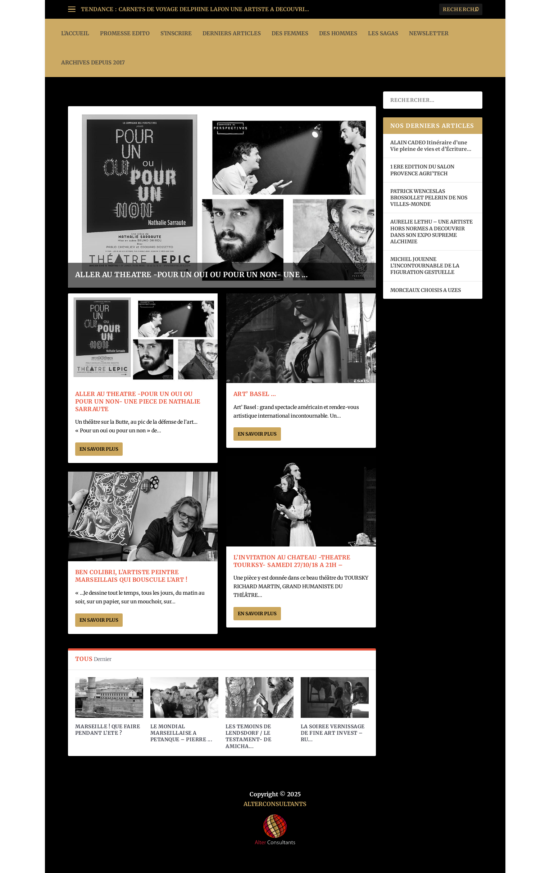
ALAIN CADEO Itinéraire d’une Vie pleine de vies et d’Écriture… (431, 145)
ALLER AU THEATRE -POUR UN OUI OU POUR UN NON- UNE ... (191, 274)
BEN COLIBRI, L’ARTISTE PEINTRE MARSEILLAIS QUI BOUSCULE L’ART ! (131, 575)
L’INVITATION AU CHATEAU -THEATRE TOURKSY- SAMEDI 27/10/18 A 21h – (291, 561)
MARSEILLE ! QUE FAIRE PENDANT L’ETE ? (107, 729)
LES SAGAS (383, 33)
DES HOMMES (338, 33)
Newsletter (429, 33)
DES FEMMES (290, 33)
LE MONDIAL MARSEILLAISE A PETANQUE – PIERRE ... (181, 733)
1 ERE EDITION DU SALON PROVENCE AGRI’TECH (422, 169)
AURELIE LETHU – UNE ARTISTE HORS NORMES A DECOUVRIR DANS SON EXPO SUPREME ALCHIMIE (431, 232)
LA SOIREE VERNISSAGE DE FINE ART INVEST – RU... (333, 733)
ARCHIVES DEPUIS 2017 (93, 62)
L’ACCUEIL (75, 33)
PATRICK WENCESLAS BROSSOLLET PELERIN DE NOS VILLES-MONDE (428, 197)
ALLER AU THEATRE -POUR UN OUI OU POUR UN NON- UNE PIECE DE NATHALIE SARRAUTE (137, 401)
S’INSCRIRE (176, 33)
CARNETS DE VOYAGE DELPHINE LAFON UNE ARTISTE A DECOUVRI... (214, 9)
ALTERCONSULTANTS (275, 803)
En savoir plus (98, 449)
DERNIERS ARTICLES (232, 33)
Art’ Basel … (254, 393)
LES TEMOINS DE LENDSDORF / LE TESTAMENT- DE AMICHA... (249, 736)
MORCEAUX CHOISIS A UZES (425, 290)
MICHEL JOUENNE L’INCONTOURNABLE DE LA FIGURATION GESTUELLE (424, 265)
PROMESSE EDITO (125, 33)
